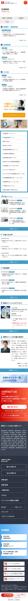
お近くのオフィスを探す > (14, 599)
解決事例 (3, 507)
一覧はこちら (13, 229)
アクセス (3, 495)
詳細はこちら (13, 331)
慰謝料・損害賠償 (7, 18)
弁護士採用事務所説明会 (6, 537)
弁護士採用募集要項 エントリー (8, 545)
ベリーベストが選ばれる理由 (10, 500)
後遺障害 (21, 18)
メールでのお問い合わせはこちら (14, 115)
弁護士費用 (4, 485)
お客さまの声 (4, 512)
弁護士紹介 (4, 480)
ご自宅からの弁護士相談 (7, 516)
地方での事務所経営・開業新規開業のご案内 (10, 552)
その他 (7, 22)
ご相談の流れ (5, 490)
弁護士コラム (18, 507)
